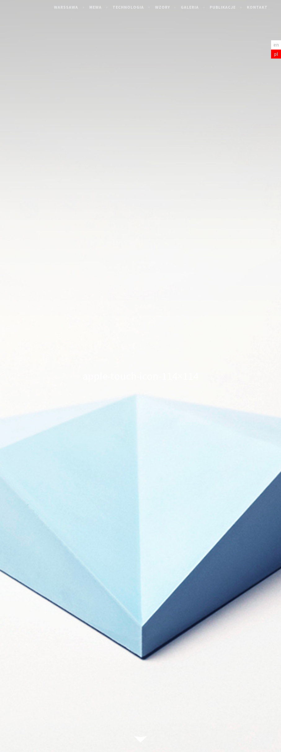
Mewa (101, 7)
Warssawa (72, 7)
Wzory (167, 7)
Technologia (133, 7)
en (276, 45)
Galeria (195, 7)
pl (276, 54)
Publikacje (228, 7)
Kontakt (262, 7)
